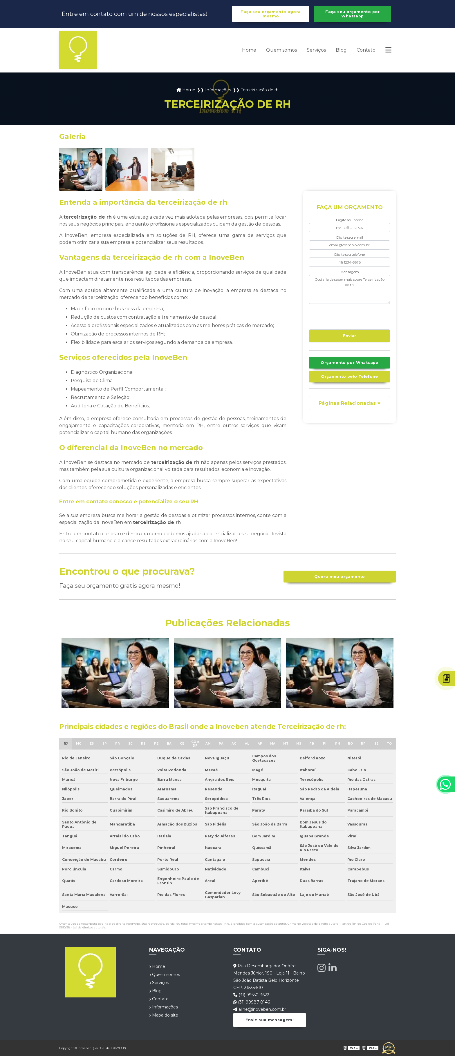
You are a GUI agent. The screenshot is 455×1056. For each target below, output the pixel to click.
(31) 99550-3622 (251, 994)
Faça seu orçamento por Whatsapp (352, 14)
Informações (163, 1007)
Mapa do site (163, 1015)
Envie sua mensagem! (269, 1020)
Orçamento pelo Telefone (349, 376)
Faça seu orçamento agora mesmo (271, 14)
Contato (366, 50)
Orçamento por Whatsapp (349, 362)
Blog (341, 50)
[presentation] (344, 316)
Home (249, 50)
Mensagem (349, 272)
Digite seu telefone (349, 254)
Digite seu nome (349, 220)
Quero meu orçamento (339, 576)
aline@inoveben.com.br (259, 1009)
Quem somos (281, 50)
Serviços (316, 50)
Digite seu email (349, 237)
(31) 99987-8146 (251, 1002)
